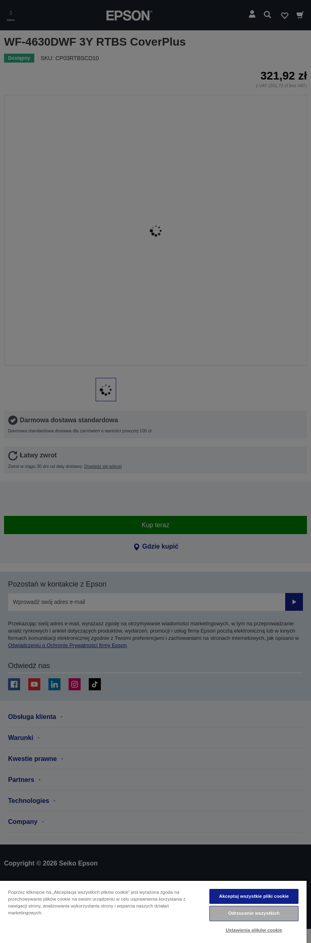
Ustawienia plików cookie (254, 930)
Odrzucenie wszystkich (254, 913)
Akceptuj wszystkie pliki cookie (254, 896)
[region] (153, 911)
